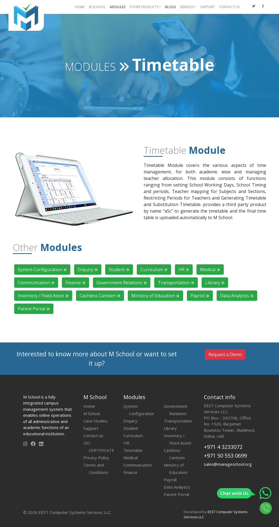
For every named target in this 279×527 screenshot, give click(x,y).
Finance (75, 283)
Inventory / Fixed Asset (43, 296)
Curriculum (154, 269)
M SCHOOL (97, 7)
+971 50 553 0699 (225, 455)
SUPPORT (207, 7)
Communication (36, 283)
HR (183, 269)
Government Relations (121, 283)
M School (91, 413)
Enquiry (88, 269)
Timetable (132, 450)
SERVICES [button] (186, 7)
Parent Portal (34, 309)
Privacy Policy (96, 457)
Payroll (199, 296)
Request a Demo (225, 354)
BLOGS (170, 7)
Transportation (176, 283)
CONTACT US (229, 7)
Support (90, 428)
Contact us (93, 435)
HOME (79, 7)
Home (89, 406)
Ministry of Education (155, 296)
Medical (210, 269)
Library (215, 283)
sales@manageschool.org (228, 464)
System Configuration (42, 269)
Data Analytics (237, 296)
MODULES (117, 7)
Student (119, 269)
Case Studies (95, 421)
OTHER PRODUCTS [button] (144, 7)
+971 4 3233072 (223, 447)
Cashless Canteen (100, 296)
